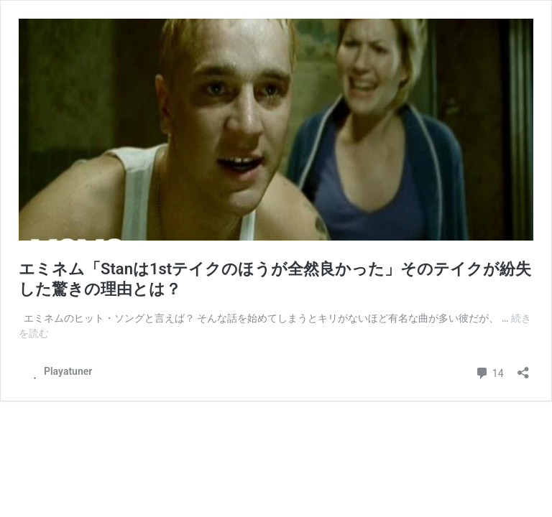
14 (489, 372)
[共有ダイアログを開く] (523, 368)
